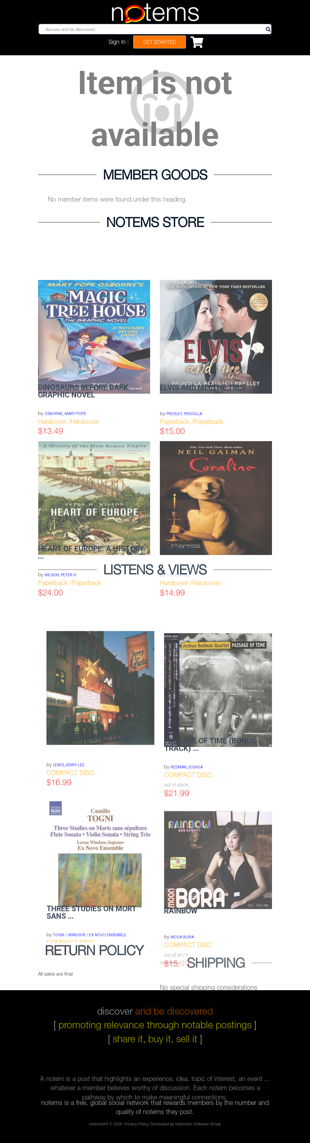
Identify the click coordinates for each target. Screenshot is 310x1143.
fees (253, 1051)
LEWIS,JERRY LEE (68, 806)
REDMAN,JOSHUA (187, 810)
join (86, 1051)
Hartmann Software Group (198, 1125)
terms (142, 1051)
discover (155, 1006)
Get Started (159, 42)
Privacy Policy (136, 1125)
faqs (169, 1051)
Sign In (117, 41)
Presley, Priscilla (184, 454)
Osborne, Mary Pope (65, 454)
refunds (223, 1051)
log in (59, 1051)
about (112, 1051)
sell (193, 1051)
